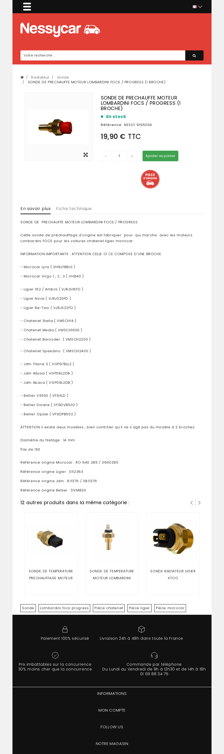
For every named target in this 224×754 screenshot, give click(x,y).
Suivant (200, 502)
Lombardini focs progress (64, 608)
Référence (111, 124)
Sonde (28, 608)
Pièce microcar (170, 608)
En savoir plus (35, 209)
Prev (192, 502)
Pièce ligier (139, 608)
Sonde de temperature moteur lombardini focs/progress (112, 578)
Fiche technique (74, 209)
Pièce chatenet (108, 608)
